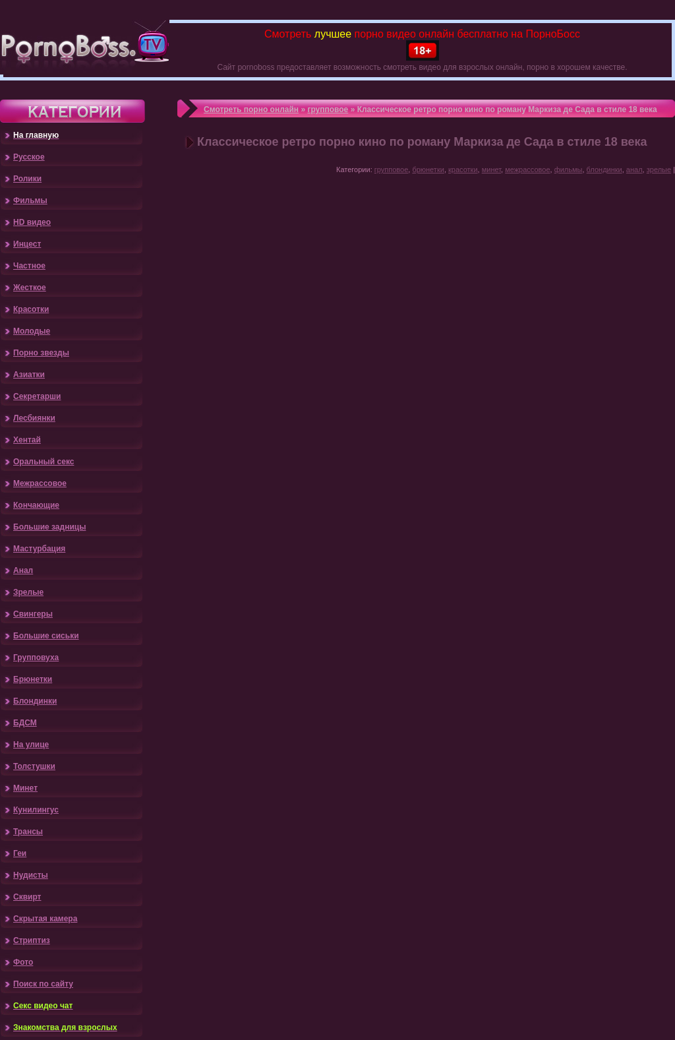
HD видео (32, 222)
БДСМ (25, 722)
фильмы (568, 169)
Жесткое (29, 287)
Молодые (31, 331)
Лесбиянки (34, 418)
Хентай (27, 439)
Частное (29, 265)
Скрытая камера (45, 918)
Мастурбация (39, 548)
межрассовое (527, 169)
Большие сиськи (46, 635)
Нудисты (30, 875)
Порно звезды (41, 352)
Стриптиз (31, 940)
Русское (29, 157)
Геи (19, 853)
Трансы (28, 831)
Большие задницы (49, 527)
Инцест (27, 244)
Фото (23, 962)
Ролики (27, 178)
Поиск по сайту (43, 984)
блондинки (604, 169)
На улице (31, 744)
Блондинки (35, 701)
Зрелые (28, 592)
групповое (327, 109)
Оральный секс (43, 461)
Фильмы (30, 200)
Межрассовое (40, 483)
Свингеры (33, 614)
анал (634, 169)
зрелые (659, 169)
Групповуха (36, 657)
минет (491, 169)
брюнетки (428, 169)
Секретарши (37, 396)
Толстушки (34, 766)
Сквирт (27, 897)
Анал (23, 570)
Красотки (31, 309)
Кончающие (36, 505)
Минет (25, 788)
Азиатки (29, 374)
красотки (463, 169)
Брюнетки (32, 679)
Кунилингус (36, 809)
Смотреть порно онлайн (251, 109)
